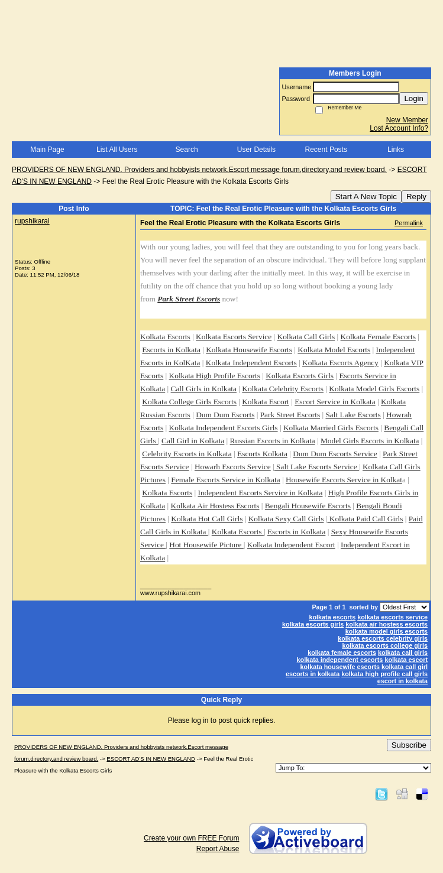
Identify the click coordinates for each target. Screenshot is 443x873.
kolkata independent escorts (340, 659)
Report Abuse (218, 849)
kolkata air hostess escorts (386, 624)
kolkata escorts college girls (385, 645)
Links (395, 149)
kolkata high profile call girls (384, 673)
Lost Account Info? (399, 128)
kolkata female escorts (342, 652)
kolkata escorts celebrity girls (383, 638)
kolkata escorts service (392, 617)
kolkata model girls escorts (386, 631)
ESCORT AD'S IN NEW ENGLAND (150, 758)
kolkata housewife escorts (340, 666)
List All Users (116, 149)
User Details (256, 149)
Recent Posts (326, 149)
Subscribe (409, 745)
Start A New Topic (366, 196)
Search (187, 149)
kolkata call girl (404, 666)
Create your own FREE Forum (191, 838)
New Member (407, 120)
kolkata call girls (403, 652)
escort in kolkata (402, 680)
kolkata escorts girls (313, 624)
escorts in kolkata (312, 673)
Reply (416, 196)
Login (413, 98)
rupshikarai (32, 221)
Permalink (409, 222)
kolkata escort (406, 659)
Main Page (47, 149)
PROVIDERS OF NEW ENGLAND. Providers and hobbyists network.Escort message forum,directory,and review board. (199, 169)
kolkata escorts (332, 617)
